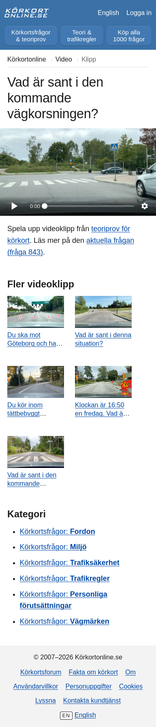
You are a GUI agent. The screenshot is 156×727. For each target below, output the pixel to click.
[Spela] (14, 206)
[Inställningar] (145, 206)
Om (130, 672)
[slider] (89, 206)
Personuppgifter (88, 686)
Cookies (131, 686)
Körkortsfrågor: (57, 531)
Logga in (139, 12)
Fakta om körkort (93, 672)
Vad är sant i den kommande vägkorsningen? (31, 483)
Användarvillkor (35, 686)
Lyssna (45, 700)
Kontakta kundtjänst (92, 700)
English (108, 12)
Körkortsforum (41, 672)
